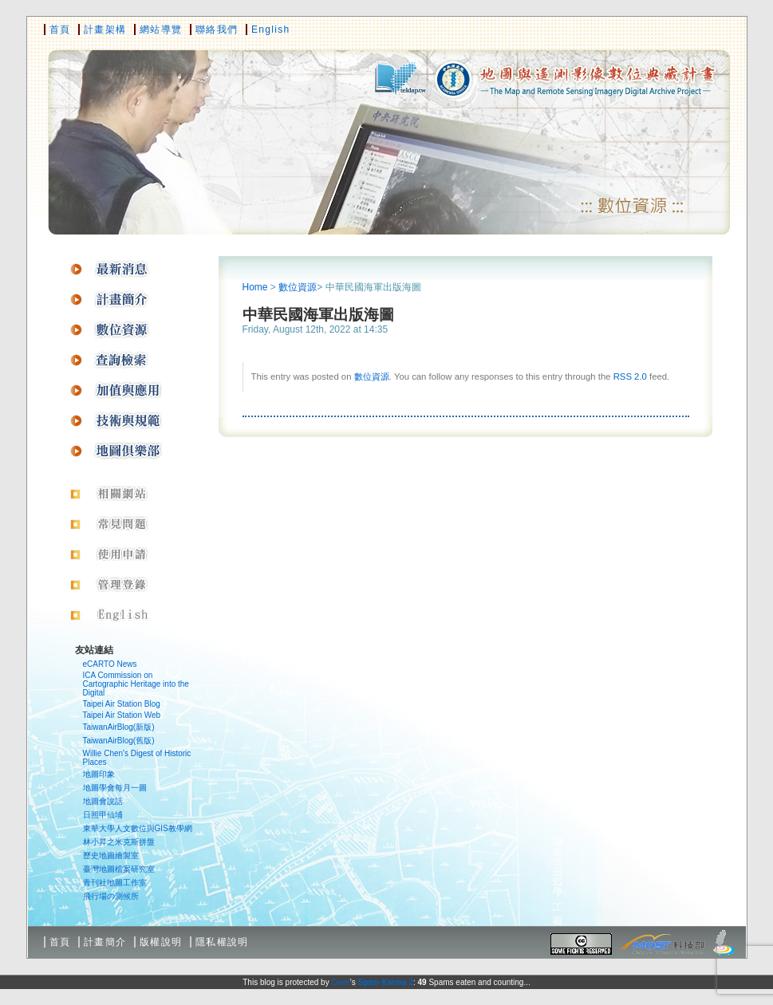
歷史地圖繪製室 (111, 855)
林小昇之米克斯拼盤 (119, 842)
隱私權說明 (222, 942)
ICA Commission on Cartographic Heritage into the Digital (136, 684)
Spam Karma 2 (384, 982)
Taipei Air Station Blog (121, 704)
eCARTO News (110, 664)
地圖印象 (99, 774)
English (270, 29)
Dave (340, 982)
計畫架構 (105, 29)
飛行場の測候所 (111, 896)
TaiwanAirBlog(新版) (119, 727)
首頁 (60, 29)
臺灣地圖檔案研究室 (119, 869)
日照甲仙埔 (103, 814)
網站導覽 (161, 29)
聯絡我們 (216, 29)
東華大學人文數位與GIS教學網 (137, 828)
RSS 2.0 (630, 376)
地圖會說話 (103, 801)
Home (255, 287)
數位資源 (297, 287)
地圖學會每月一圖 (115, 787)
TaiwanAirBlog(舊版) (119, 740)
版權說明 (161, 942)
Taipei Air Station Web (122, 715)
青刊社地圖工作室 (115, 882)
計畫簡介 (105, 942)
